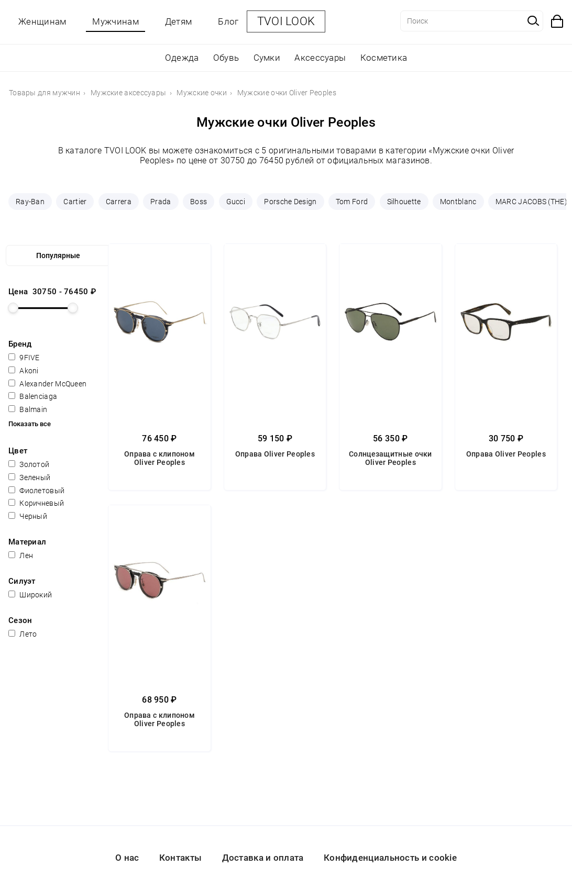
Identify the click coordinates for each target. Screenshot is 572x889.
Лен (20, 555)
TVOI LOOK (286, 21)
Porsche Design (290, 201)
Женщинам (42, 21)
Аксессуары (320, 57)
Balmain (27, 409)
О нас (127, 857)
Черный (27, 516)
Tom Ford (352, 201)
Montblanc (458, 201)
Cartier (74, 201)
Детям (178, 21)
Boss (198, 201)
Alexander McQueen (47, 384)
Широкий (30, 595)
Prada (160, 201)
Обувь (226, 57)
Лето (22, 634)
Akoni (23, 370)
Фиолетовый (36, 490)
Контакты (180, 857)
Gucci (236, 201)
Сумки (267, 57)
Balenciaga (32, 396)
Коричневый (36, 503)
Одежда (182, 57)
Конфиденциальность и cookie (390, 857)
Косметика (384, 57)
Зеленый (29, 477)
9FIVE (24, 357)
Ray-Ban (30, 201)
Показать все (29, 424)
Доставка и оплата (263, 857)
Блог (228, 21)
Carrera (118, 201)
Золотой (28, 464)
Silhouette (404, 201)
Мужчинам (115, 21)
